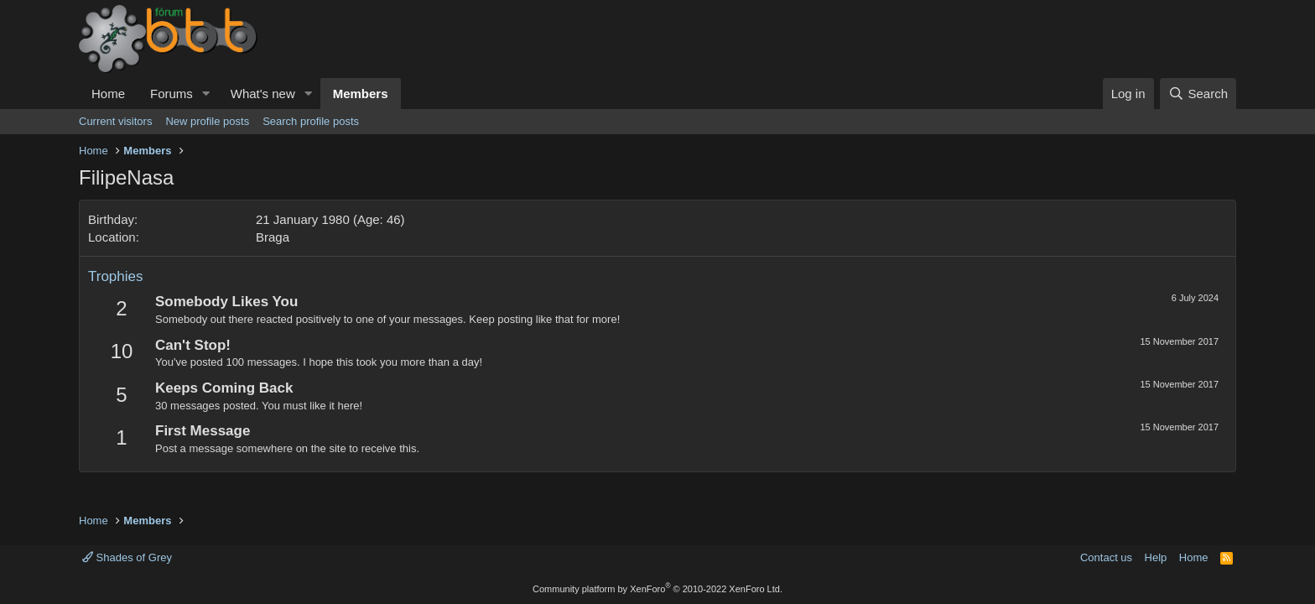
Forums (171, 93)
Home (108, 93)
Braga (272, 237)
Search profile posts (310, 121)
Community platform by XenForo (657, 589)
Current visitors (115, 121)
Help (1156, 557)
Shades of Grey (127, 557)
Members (360, 93)
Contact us (1106, 557)
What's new (263, 93)
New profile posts (207, 121)
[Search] (1198, 93)
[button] (206, 93)
